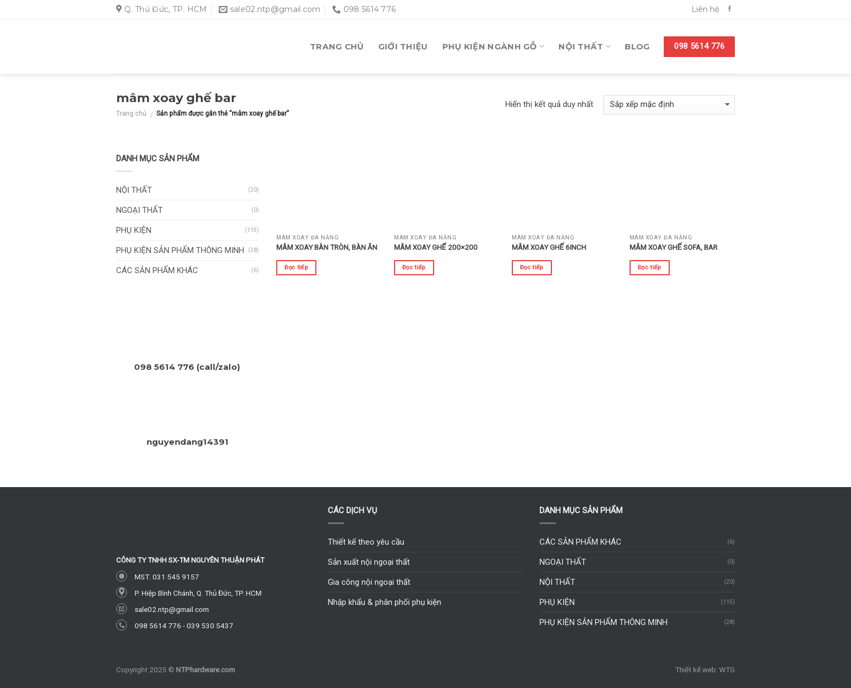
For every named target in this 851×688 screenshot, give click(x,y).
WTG (727, 669)
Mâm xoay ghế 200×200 (436, 247)
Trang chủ (337, 46)
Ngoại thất (139, 210)
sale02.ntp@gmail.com (172, 609)
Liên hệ (705, 9)
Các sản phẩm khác (157, 270)
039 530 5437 (210, 625)
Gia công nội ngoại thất (369, 582)
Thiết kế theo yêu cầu (366, 542)
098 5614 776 (158, 625)
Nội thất (584, 46)
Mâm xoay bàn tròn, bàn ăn (326, 247)
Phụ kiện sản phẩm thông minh (180, 250)
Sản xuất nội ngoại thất (369, 562)
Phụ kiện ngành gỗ (493, 46)
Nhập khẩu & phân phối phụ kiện (384, 602)
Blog (637, 46)
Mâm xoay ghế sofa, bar (673, 247)
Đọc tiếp (296, 267)
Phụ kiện (133, 230)
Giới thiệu (403, 46)
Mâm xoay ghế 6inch (549, 247)
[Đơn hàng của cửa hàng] (669, 105)
